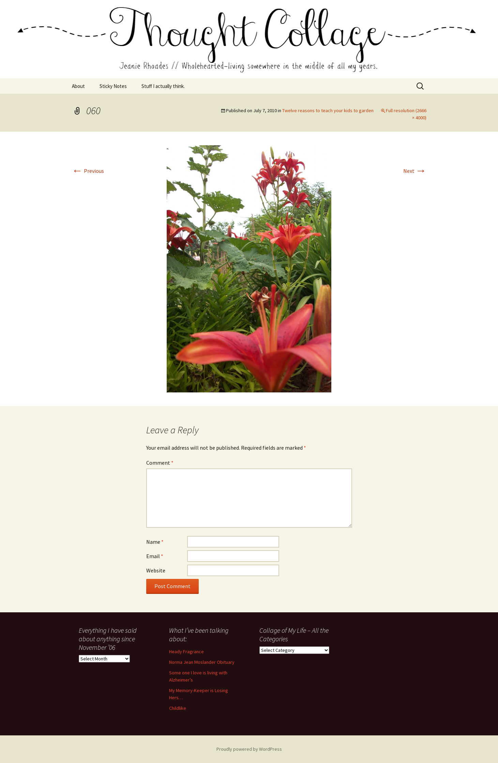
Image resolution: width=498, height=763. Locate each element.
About (78, 86)
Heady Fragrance (186, 651)
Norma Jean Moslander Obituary (202, 662)
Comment (159, 462)
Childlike (177, 708)
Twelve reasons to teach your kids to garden (328, 110)
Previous (88, 170)
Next (414, 170)
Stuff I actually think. (163, 86)
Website (155, 570)
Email (154, 556)
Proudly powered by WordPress (249, 749)
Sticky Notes (113, 86)
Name (155, 541)
